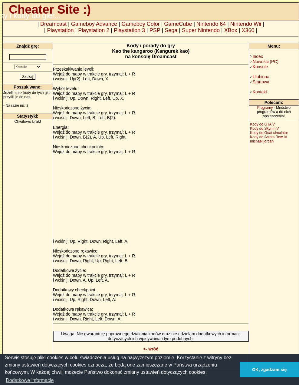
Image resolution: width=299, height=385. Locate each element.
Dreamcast (53, 24)
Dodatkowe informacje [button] (30, 380)
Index (258, 56)
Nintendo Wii (245, 24)
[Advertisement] (104, 196)
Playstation (60, 30)
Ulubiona (261, 76)
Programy (265, 107)
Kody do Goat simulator (269, 133)
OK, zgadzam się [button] (269, 369)
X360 (248, 30)
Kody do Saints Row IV (268, 137)
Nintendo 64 (211, 24)
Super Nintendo (201, 30)
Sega (171, 30)
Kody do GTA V (262, 124)
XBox (230, 30)
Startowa (261, 81)
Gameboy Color (141, 24)
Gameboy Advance (94, 24)
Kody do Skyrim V (264, 128)
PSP (155, 30)
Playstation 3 (129, 30)
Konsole (260, 66)
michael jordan (262, 141)
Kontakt (260, 91)
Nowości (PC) (266, 61)
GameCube (178, 24)
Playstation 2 (93, 30)
